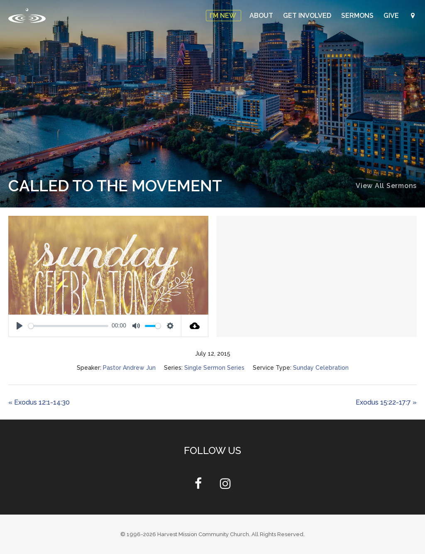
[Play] (19, 325)
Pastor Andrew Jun (129, 367)
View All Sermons (386, 186)
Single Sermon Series (214, 367)
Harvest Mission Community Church (203, 534)
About (262, 16)
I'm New (223, 16)
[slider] (68, 326)
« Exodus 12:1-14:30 (39, 402)
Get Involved (308, 16)
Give (392, 16)
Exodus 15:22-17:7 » (386, 402)
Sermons (358, 16)
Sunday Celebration (321, 367)
